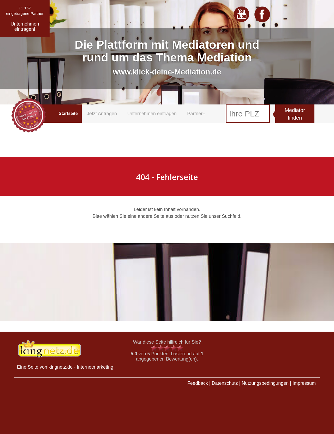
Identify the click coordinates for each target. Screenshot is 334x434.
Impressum (304, 383)
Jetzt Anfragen (102, 113)
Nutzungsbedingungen (265, 383)
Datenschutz (225, 383)
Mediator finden (295, 114)
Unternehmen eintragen (152, 113)
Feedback (197, 383)
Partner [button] (196, 113)
